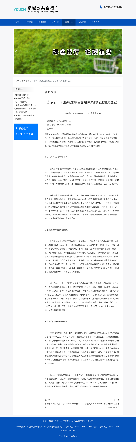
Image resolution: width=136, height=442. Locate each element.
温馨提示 (19, 119)
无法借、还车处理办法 (24, 115)
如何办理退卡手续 (23, 98)
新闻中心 (69, 22)
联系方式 (95, 22)
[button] (16, 52)
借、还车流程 (21, 112)
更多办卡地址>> (68, 430)
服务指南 (42, 22)
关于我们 (29, 22)
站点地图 (55, 22)
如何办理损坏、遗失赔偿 (25, 109)
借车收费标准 (21, 102)
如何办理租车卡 (22, 95)
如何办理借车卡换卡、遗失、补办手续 (31, 105)
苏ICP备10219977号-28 (68, 436)
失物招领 (82, 22)
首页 (17, 22)
